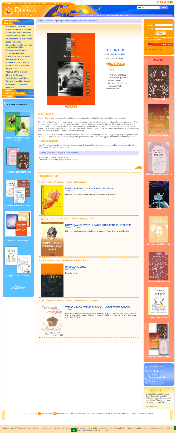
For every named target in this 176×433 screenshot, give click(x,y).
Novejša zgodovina (86, 219)
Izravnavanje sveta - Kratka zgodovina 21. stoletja (98, 225)
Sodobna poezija (80, 182)
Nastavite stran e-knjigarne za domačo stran (116, 413)
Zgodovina (74, 219)
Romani (67, 21)
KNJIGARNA (87, 16)
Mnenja (44, 153)
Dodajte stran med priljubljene (82, 413)
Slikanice (10, 87)
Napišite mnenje (73, 153)
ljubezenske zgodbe (108, 145)
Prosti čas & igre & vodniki (18, 56)
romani (79, 145)
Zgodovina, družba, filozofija (18, 81)
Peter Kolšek (70, 269)
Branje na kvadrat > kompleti (18, 29)
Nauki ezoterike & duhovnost (19, 39)
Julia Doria (69, 191)
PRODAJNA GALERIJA (117, 16)
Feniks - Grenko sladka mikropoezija (89, 188)
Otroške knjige (156, 371)
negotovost (122, 145)
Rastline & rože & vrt (15, 59)
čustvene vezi (60, 145)
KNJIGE (100, 16)
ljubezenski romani (91, 145)
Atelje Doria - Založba (15, 26)
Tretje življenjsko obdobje (17, 78)
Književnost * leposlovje (16, 84)
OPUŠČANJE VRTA (75, 267)
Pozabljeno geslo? (153, 40)
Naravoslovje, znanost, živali (18, 36)
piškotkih (86, 430)
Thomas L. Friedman (73, 227)
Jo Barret (68, 309)
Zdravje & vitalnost (14, 75)
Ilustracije (153, 381)
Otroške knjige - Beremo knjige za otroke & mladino (19, 46)
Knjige (40, 21)
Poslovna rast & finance (16, 50)
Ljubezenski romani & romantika (84, 21)
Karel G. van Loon (117, 54)
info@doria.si (61, 413)
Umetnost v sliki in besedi (17, 66)
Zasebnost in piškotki (145, 413)
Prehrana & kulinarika (15, 53)
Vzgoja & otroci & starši (16, 72)
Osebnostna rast (13, 42)
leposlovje (71, 145)
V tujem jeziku (12, 69)
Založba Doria (156, 366)
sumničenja (65, 147)
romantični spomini (51, 147)
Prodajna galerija (157, 377)
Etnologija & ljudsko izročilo (18, 33)
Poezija (69, 182)
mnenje (73, 159)
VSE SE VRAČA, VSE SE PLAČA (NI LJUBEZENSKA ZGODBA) (98, 307)
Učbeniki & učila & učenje (17, 62)
